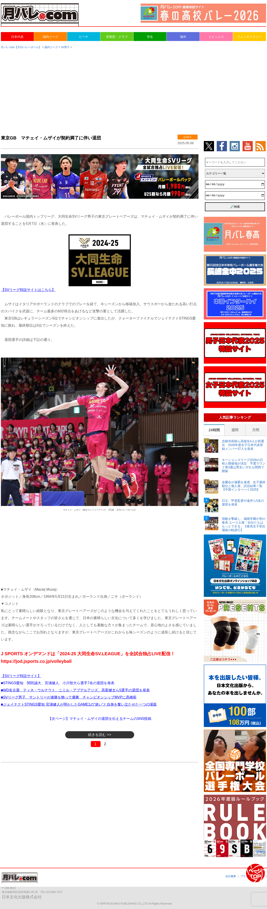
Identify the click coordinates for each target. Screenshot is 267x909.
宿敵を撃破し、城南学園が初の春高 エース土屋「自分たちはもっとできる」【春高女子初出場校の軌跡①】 (243, 524)
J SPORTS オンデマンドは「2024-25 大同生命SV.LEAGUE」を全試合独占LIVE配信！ (88, 653)
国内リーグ (50, 37)
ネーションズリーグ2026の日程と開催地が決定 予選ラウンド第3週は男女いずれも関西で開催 (243, 465)
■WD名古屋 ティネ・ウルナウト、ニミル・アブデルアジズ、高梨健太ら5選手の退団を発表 (75, 690)
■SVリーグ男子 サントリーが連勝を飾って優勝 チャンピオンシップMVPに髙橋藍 (69, 697)
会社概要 (230, 876)
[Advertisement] (133, 87)
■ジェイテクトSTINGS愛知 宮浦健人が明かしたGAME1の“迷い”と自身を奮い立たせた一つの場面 (79, 704)
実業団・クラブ (117, 37)
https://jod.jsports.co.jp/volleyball (36, 661)
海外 (183, 37)
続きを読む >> (99, 735)
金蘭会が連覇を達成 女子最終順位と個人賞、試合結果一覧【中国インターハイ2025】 (243, 485)
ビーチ (83, 37)
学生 (150, 37)
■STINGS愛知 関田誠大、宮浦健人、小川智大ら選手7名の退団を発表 (57, 683)
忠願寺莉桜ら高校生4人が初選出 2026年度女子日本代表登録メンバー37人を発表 (243, 444)
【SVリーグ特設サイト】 (21, 676)
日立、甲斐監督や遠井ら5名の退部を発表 (243, 502)
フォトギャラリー (249, 37)
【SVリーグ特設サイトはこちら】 (28, 290)
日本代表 (17, 37)
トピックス (216, 37)
